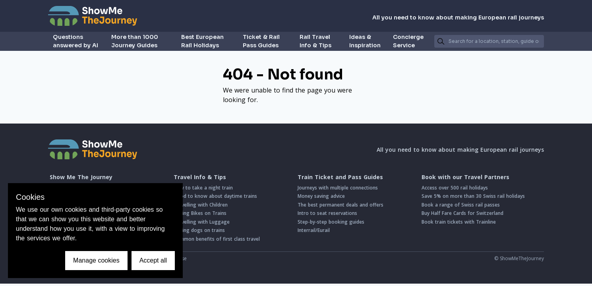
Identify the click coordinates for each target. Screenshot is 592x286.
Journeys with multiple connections (338, 187)
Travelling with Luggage (202, 221)
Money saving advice (321, 196)
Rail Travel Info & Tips (315, 41)
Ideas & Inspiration (365, 41)
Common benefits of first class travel (217, 239)
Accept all (153, 260)
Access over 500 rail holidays (455, 187)
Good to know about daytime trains (215, 196)
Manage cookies (96, 260)
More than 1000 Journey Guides (134, 41)
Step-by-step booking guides (331, 221)
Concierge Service (408, 41)
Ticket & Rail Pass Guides (261, 41)
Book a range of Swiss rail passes (461, 204)
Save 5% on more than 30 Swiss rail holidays (473, 196)
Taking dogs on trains (199, 230)
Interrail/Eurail (314, 230)
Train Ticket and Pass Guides (340, 177)
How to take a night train (203, 187)
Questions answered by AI (75, 41)
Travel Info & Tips (200, 177)
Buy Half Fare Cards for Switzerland (462, 213)
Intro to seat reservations (327, 213)
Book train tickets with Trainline (459, 221)
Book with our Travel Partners (465, 177)
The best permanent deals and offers (340, 204)
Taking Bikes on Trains (200, 213)
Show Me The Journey (81, 177)
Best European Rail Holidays (202, 41)
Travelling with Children (201, 204)
